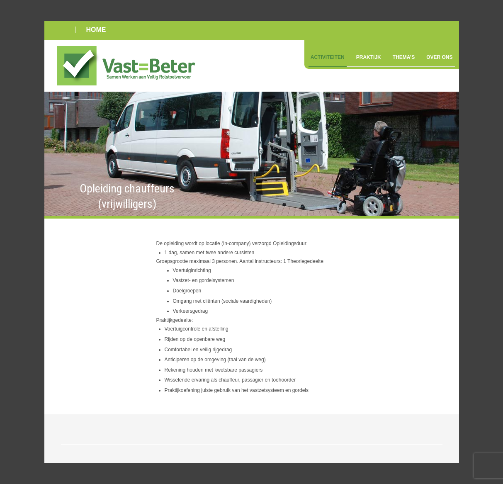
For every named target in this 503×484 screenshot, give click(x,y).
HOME (96, 29)
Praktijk (368, 57)
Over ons (439, 57)
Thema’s (404, 57)
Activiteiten (328, 57)
